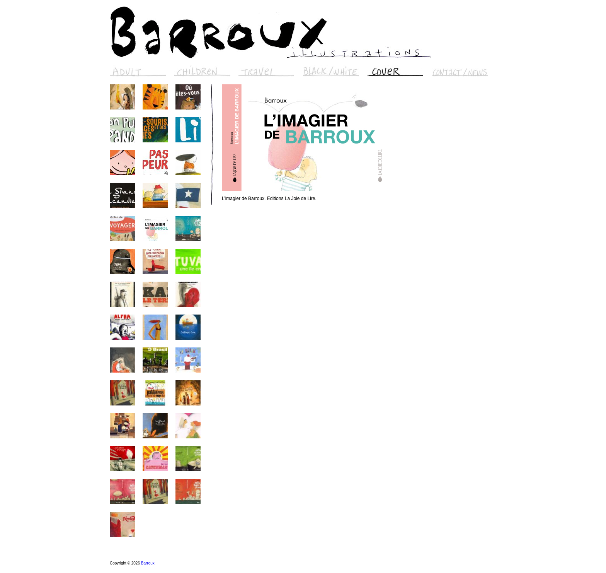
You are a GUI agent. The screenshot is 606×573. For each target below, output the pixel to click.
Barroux (148, 563)
